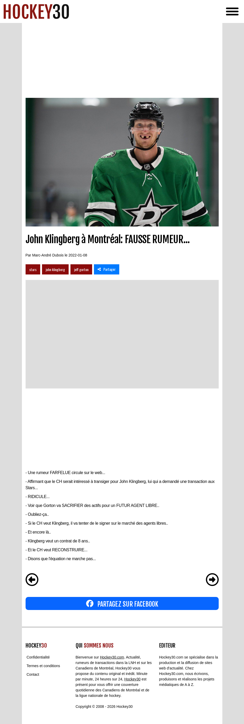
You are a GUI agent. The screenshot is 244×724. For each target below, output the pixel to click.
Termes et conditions (43, 666)
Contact (33, 674)
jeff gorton (81, 269)
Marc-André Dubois (48, 255)
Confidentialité (38, 657)
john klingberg (55, 269)
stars (33, 269)
